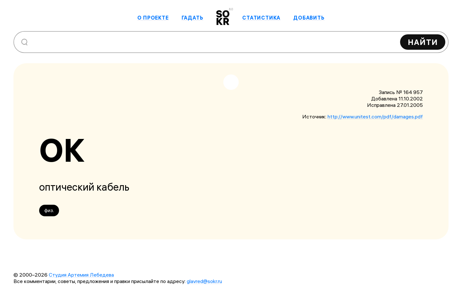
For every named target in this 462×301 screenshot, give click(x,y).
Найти (423, 42)
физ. (49, 210)
